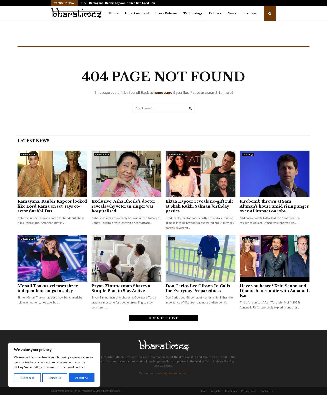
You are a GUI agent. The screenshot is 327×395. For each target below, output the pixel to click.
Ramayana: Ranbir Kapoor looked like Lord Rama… (124, 3)
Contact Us (266, 391)
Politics (215, 13)
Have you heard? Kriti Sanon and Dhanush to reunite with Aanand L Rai (274, 291)
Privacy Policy (249, 391)
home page (163, 92)
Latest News (33, 141)
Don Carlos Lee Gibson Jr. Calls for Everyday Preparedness (198, 288)
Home (114, 13)
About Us (216, 391)
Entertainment (137, 13)
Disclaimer (231, 391)
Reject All (54, 377)
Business (249, 13)
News (232, 13)
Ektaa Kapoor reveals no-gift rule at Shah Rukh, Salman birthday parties (200, 206)
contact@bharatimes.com (171, 373)
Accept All (81, 377)
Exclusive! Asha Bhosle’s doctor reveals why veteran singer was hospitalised (123, 206)
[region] (54, 365)
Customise (27, 377)
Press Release (166, 13)
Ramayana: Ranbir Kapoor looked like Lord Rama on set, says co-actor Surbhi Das (52, 206)
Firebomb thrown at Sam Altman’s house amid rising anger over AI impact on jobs (274, 206)
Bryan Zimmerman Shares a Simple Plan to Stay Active (121, 288)
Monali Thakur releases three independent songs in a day (48, 288)
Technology (193, 13)
